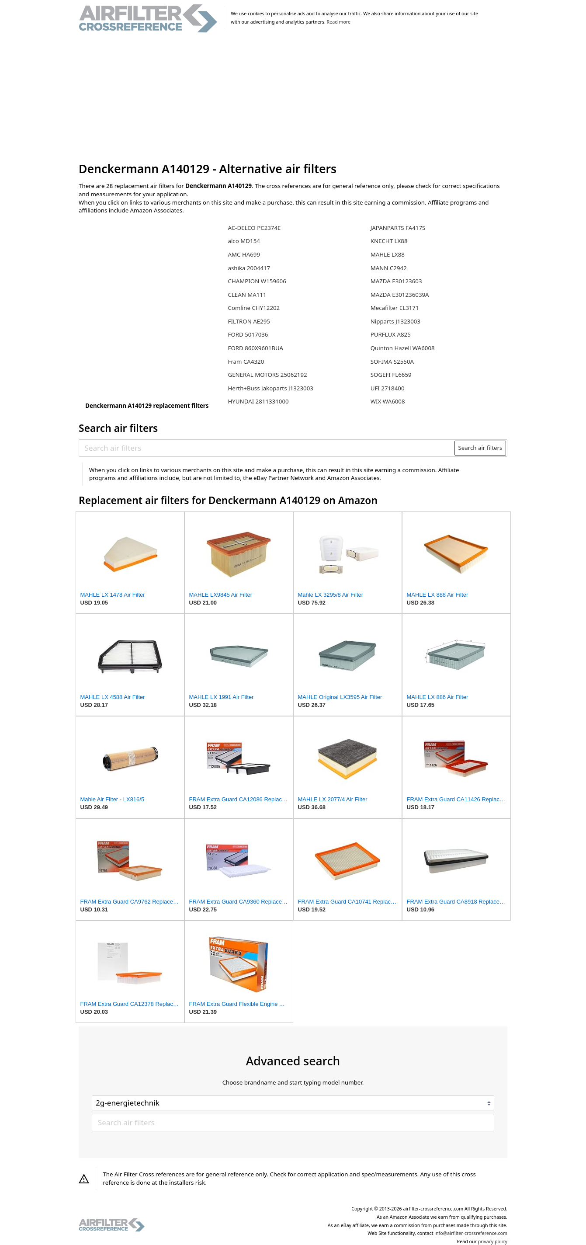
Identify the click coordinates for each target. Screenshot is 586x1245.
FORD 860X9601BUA (255, 348)
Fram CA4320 (246, 361)
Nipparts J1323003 (395, 321)
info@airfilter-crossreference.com (470, 1233)
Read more (338, 22)
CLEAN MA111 (247, 295)
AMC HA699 (244, 254)
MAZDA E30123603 (396, 281)
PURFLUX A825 (391, 334)
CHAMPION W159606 (257, 281)
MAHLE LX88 (388, 254)
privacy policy (492, 1241)
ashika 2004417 (249, 268)
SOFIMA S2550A (392, 361)
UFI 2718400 (388, 388)
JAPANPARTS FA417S (398, 228)
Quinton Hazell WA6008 (403, 348)
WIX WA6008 (388, 401)
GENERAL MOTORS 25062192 (267, 375)
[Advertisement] (293, 98)
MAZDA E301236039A (400, 295)
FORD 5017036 (248, 334)
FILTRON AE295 (249, 321)
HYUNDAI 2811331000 (258, 401)
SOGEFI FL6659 (391, 375)
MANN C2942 (389, 268)
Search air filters (480, 448)
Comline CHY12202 (254, 308)
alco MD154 (244, 241)
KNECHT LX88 (389, 241)
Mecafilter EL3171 (395, 308)
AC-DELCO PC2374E (254, 228)
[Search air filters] (267, 448)
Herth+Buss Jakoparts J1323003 (270, 388)
